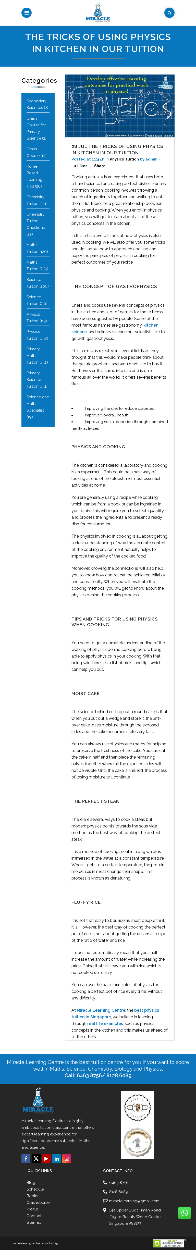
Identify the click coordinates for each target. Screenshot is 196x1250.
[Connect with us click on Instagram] (66, 1158)
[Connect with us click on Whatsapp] (184, 1213)
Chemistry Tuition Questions (36, 221)
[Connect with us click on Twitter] (36, 1158)
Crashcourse (38, 1202)
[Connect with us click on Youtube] (46, 1158)
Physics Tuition (124, 159)
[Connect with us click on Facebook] (25, 1158)
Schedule (35, 1189)
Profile (32, 1209)
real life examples (105, 1023)
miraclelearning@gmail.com (134, 1201)
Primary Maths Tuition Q (35, 356)
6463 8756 (119, 1182)
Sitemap (34, 1222)
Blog (31, 1182)
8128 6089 (118, 1192)
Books (32, 1196)
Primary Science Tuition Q (35, 380)
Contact (34, 1216)
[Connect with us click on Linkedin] (56, 1158)
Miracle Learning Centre (101, 1010)
